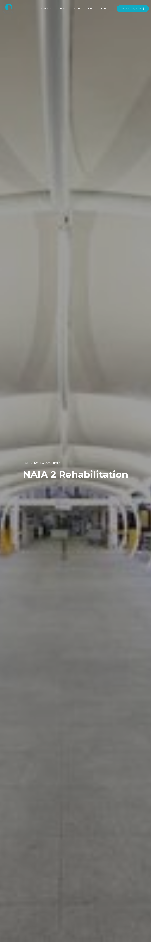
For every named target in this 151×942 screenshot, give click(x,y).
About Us (46, 8)
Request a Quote (131, 8)
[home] (8, 8)
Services (62, 8)
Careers (103, 8)
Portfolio (77, 8)
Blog (90, 8)
